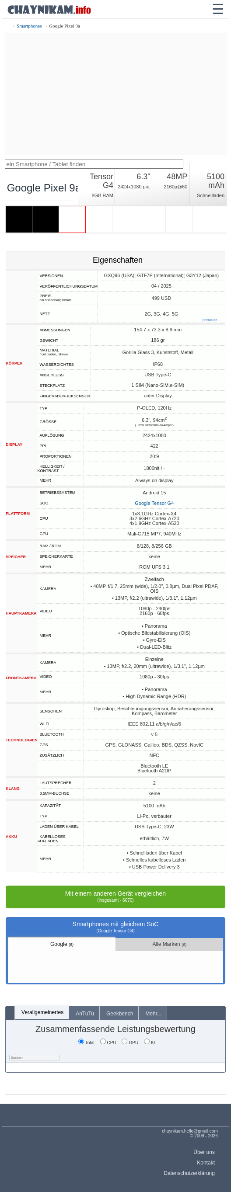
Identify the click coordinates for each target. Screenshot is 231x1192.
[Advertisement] (116, 94)
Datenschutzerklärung (189, 1173)
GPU (130, 1042)
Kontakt (206, 1163)
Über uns (204, 1152)
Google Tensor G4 (154, 503)
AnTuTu (85, 1014)
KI (149, 1042)
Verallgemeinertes (42, 1012)
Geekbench (119, 1014)
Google (62, 944)
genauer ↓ (211, 320)
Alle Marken (169, 944)
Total (86, 1042)
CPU (108, 1042)
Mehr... (153, 1014)
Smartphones (29, 25)
